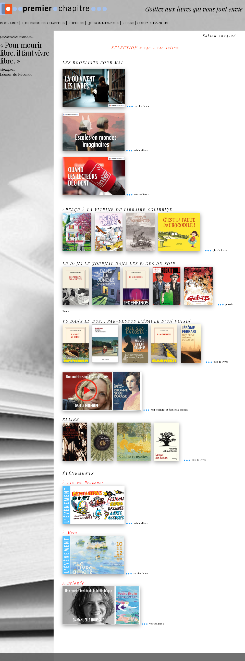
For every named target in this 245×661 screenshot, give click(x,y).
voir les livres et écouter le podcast (165, 409)
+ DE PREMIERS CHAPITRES (43, 23)
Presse (128, 23)
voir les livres (137, 106)
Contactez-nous (152, 23)
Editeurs (76, 23)
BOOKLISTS (9, 23)
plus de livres (216, 250)
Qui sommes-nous (103, 23)
